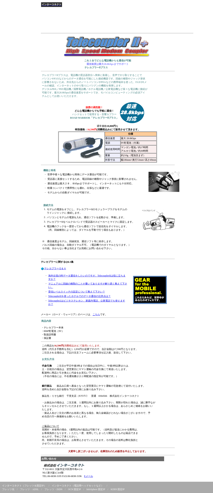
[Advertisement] (115, 22)
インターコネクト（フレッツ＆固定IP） (24, 485)
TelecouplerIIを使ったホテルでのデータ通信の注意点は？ (79, 296)
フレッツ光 (8, 489)
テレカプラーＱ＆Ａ (55, 268)
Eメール (88, 476)
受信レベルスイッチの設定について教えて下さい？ (76, 291)
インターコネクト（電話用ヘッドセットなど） (78, 485)
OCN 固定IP (74, 489)
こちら (96, 314)
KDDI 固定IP (118, 489)
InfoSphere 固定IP (95, 489)
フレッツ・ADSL (29, 489)
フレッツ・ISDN (53, 489)
